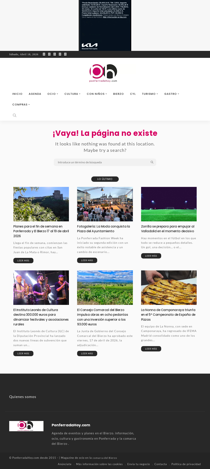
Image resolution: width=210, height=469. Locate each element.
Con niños (96, 94)
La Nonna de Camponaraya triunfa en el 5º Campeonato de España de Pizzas (168, 314)
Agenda (35, 94)
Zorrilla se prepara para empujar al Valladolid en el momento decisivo (168, 231)
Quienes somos (22, 396)
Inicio (17, 94)
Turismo (149, 94)
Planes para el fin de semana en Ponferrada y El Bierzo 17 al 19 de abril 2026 (40, 231)
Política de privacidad (186, 464)
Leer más (23, 260)
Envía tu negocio (138, 464)
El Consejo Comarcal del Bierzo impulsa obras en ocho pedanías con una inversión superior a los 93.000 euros (103, 317)
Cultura (71, 94)
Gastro (170, 94)
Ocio (51, 94)
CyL (133, 94)
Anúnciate (65, 464)
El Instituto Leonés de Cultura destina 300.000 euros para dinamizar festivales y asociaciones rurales (38, 317)
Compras (19, 104)
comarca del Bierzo (106, 457)
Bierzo (118, 94)
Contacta (160, 464)
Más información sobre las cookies (99, 464)
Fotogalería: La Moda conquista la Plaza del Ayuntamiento (104, 228)
